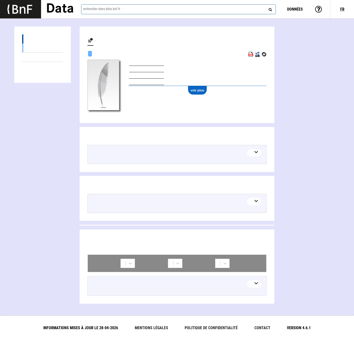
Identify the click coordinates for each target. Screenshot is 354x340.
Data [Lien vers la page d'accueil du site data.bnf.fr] (60, 9)
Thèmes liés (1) (42, 57)
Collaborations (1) (42, 66)
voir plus (197, 90)
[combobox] (178, 9)
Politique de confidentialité (211, 328)
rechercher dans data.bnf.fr (101, 9)
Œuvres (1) (42, 38)
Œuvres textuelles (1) (42, 47)
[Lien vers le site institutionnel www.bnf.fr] (20, 9)
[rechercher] (269, 8)
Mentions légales (151, 328)
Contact (262, 328)
